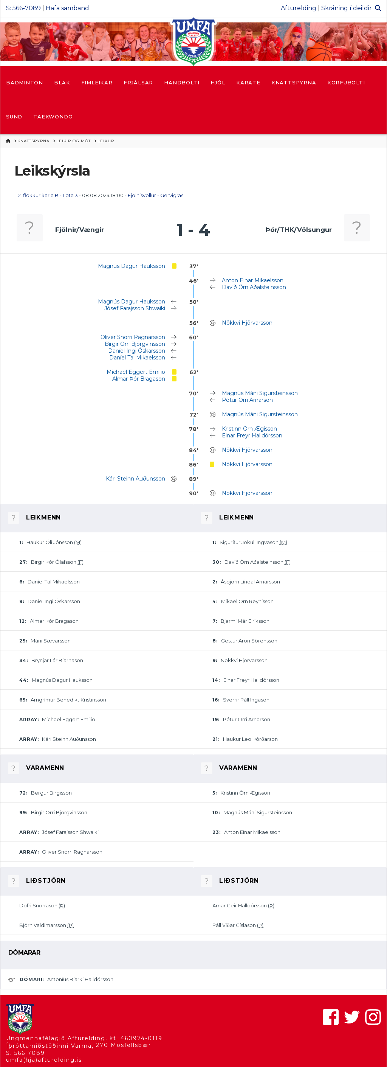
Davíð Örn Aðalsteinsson (254, 287)
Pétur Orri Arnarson (247, 400)
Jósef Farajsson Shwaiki (134, 308)
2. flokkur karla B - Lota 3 (48, 195)
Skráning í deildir (346, 8)
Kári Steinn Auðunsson (135, 478)
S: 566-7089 (23, 8)
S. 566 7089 (25, 1053)
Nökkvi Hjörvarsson (247, 322)
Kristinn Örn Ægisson (249, 428)
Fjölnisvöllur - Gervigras (155, 195)
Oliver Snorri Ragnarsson (133, 337)
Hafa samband (67, 8)
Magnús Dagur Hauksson (131, 266)
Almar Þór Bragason (138, 378)
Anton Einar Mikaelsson (252, 280)
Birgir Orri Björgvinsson (135, 344)
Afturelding (298, 8)
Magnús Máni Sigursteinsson (260, 393)
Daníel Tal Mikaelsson (137, 357)
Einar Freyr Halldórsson (252, 435)
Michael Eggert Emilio (136, 372)
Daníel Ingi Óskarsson (136, 350)
